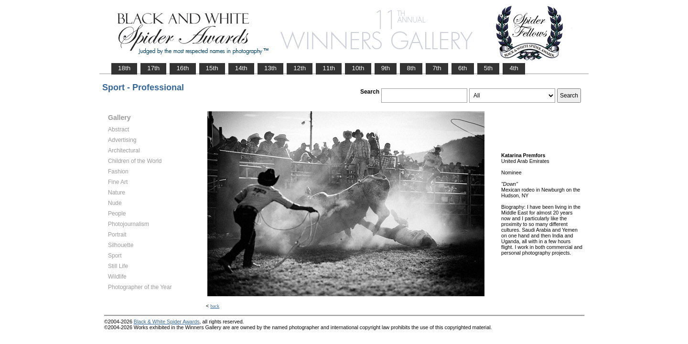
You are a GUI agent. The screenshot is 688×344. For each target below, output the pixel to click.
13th (270, 68)
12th (299, 68)
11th (328, 68)
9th (386, 68)
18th (124, 68)
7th (437, 68)
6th (463, 68)
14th (241, 68)
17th (153, 68)
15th (212, 68)
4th (514, 68)
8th (411, 68)
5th (488, 68)
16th (182, 68)
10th (357, 68)
